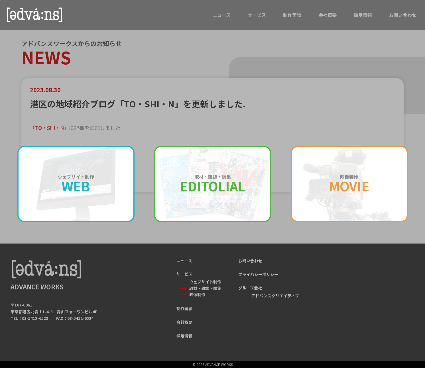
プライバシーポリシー (258, 274)
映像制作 (197, 294)
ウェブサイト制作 (205, 281)
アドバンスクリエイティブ (275, 295)
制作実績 (292, 14)
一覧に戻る (212, 209)
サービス (257, 14)
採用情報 (363, 14)
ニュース (222, 14)
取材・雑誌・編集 (205, 288)
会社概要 (327, 14)
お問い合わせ (402, 14)
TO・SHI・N (49, 127)
